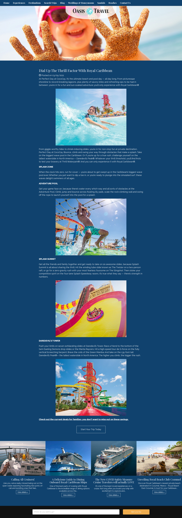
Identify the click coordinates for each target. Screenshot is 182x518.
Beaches (113, 3)
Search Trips (50, 3)
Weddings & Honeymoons (81, 3)
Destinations (35, 3)
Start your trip (136, 512)
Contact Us (125, 3)
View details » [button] (23, 492)
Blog (62, 3)
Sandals (101, 3)
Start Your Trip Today (91, 429)
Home (6, 3)
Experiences (19, 3)
